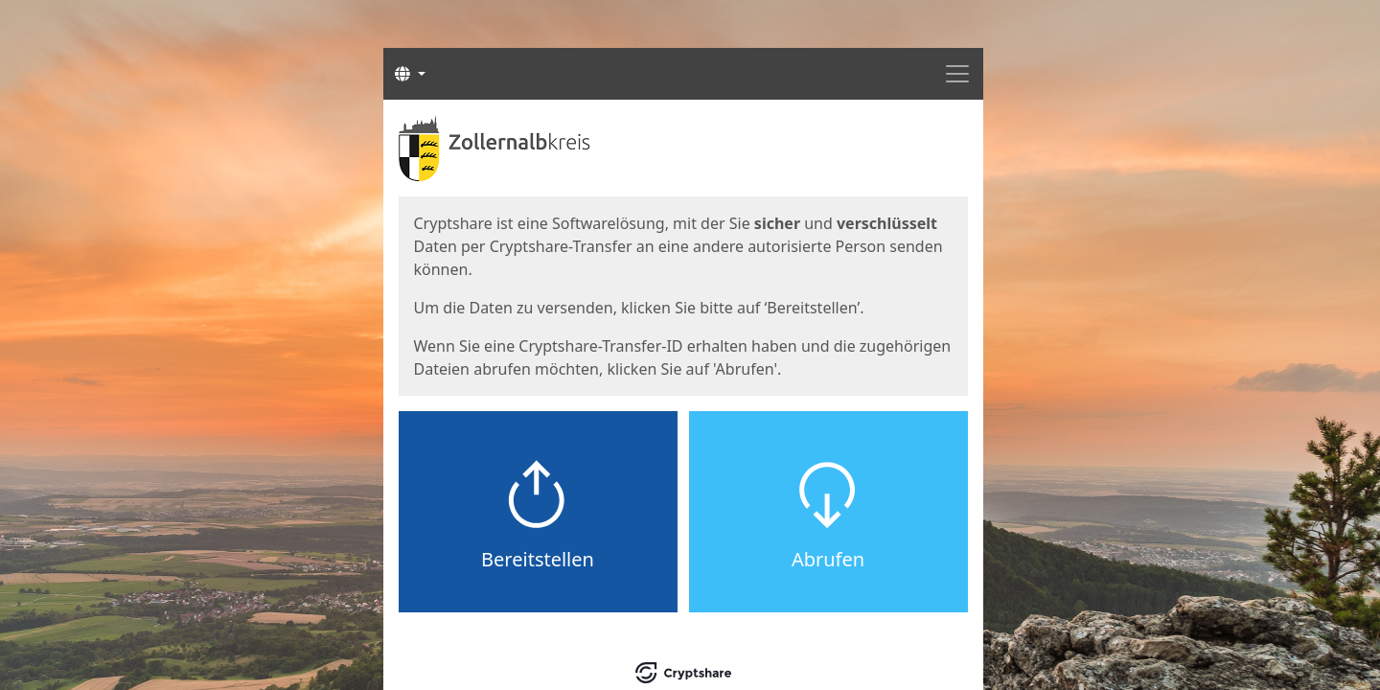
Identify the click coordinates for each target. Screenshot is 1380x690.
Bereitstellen (537, 559)
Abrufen (828, 559)
